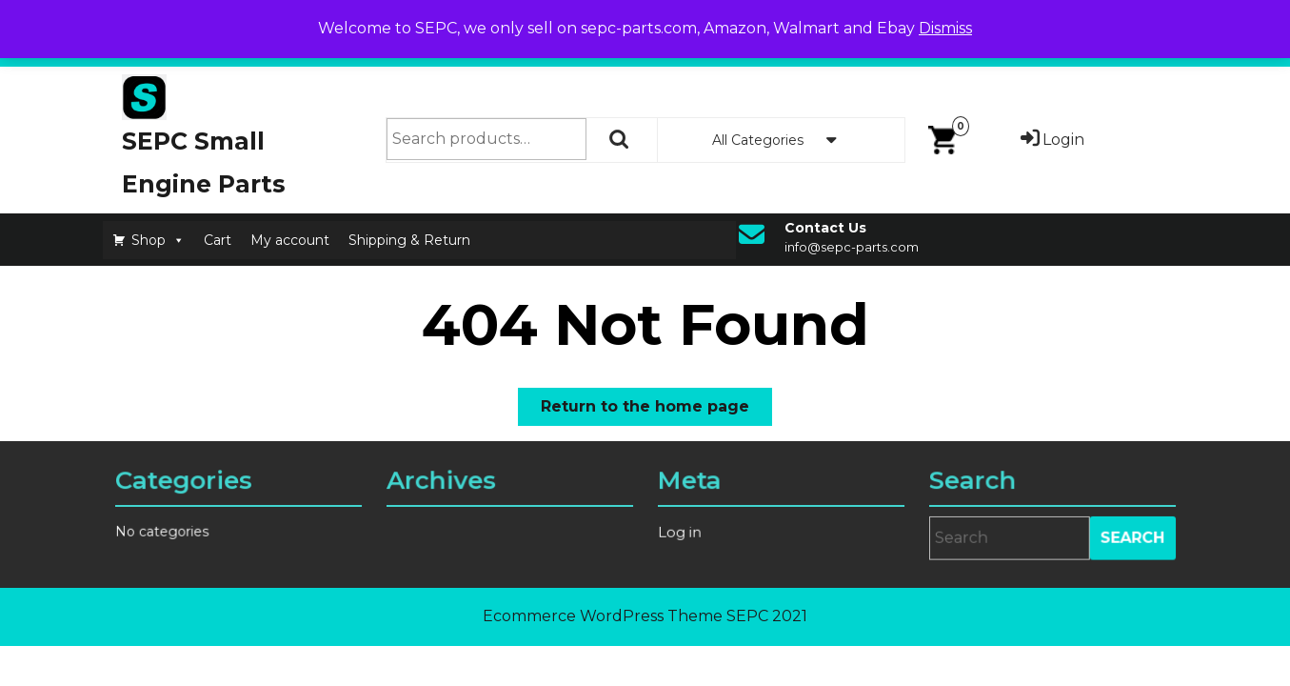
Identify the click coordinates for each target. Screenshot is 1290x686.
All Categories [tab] (780, 140)
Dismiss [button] (945, 28)
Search (620, 139)
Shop (158, 240)
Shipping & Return (409, 240)
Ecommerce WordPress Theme (603, 616)
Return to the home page (656, 410)
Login (1051, 140)
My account (289, 240)
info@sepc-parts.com (851, 246)
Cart (217, 240)
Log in (682, 531)
